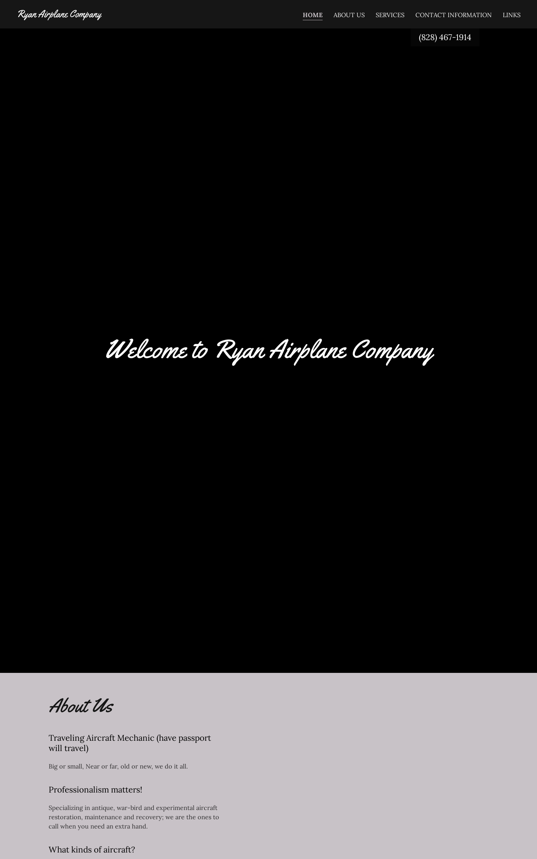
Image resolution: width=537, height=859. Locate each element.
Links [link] (512, 15)
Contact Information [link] (453, 15)
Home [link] (313, 15)
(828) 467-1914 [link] (445, 37)
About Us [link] (349, 15)
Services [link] (390, 15)
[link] (58, 15)
